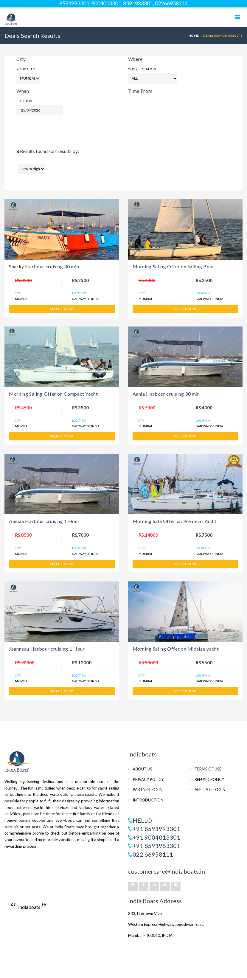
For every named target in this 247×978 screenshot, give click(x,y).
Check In (24, 101)
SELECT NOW (61, 309)
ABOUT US (142, 769)
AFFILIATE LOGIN (210, 789)
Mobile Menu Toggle (237, 17)
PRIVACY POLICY (148, 779)
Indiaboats (29, 907)
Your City (25, 69)
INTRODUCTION (148, 800)
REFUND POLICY (209, 779)
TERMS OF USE (208, 769)
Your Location (142, 69)
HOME (194, 35)
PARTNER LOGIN (147, 789)
